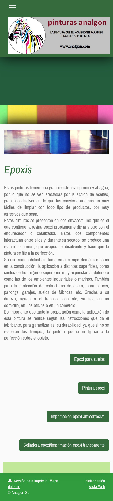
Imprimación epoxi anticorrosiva (78, 416)
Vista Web (97, 486)
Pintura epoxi (93, 388)
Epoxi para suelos (89, 359)
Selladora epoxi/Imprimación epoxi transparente (64, 445)
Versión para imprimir (28, 480)
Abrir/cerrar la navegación (56, 7)
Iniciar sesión (94, 480)
